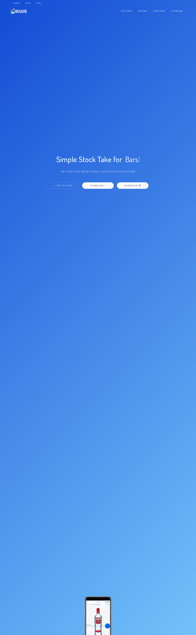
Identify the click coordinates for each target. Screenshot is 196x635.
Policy (38, 3)
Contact (16, 3)
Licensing (177, 10)
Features (126, 10)
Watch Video (63, 185)
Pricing (142, 10)
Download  (98, 185)
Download (132, 185)
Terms (28, 3)
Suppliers (159, 10)
